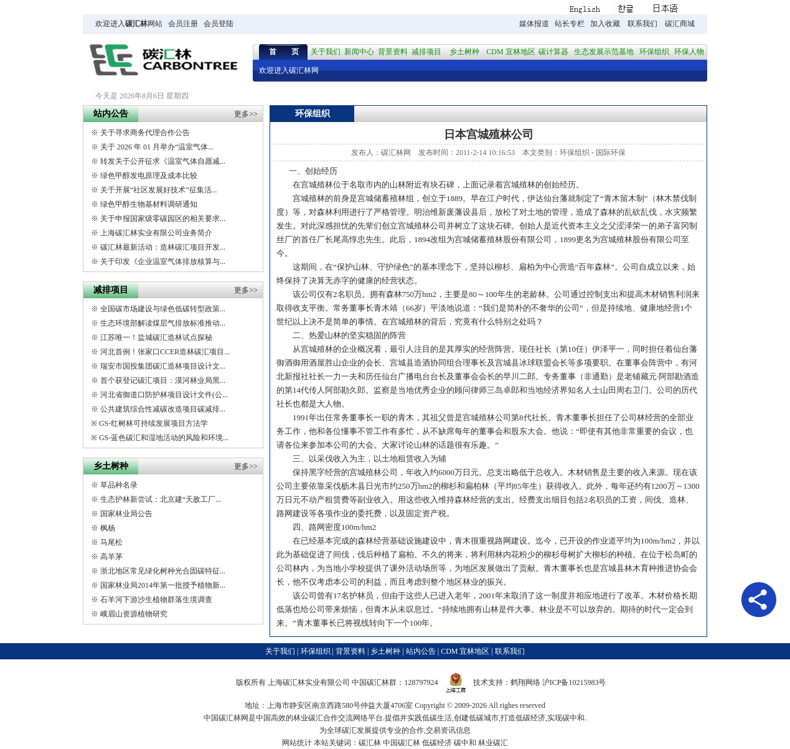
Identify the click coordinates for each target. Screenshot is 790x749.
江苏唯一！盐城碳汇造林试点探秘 (156, 337)
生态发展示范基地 (604, 51)
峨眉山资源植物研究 (133, 614)
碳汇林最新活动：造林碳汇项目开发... (162, 247)
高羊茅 (111, 556)
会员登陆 (218, 23)
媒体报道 (534, 23)
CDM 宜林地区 (510, 51)
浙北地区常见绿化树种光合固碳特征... (162, 571)
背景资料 (393, 51)
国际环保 (611, 152)
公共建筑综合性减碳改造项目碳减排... (162, 409)
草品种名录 (119, 485)
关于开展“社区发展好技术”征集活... (158, 190)
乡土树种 (464, 51)
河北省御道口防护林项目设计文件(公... (164, 394)
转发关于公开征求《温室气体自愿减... (162, 161)
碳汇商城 (680, 23)
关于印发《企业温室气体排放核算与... (162, 261)
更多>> (246, 114)
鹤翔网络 (525, 682)
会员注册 (183, 23)
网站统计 (297, 742)
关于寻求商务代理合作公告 (145, 132)
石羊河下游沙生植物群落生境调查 (156, 599)
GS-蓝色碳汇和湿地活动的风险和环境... (163, 437)
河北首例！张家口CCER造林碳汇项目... (165, 351)
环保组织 (654, 51)
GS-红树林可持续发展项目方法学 (153, 423)
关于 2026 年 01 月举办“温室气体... (157, 147)
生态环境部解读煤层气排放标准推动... (162, 323)
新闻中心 (359, 51)
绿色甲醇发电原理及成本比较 (148, 175)
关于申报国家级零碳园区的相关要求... (162, 218)
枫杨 (107, 528)
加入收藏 (605, 23)
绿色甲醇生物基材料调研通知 (148, 204)
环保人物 (689, 51)
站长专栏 (570, 23)
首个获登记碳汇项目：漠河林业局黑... (162, 380)
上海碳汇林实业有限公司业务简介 (156, 232)
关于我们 (326, 51)
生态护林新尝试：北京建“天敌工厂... (160, 499)
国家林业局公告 (126, 513)
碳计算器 (553, 51)
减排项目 (426, 51)
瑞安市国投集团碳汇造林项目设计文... (162, 366)
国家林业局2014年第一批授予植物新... (162, 585)
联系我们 (642, 23)
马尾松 (111, 542)
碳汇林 (136, 23)
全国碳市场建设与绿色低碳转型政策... (162, 308)
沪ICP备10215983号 (574, 682)
